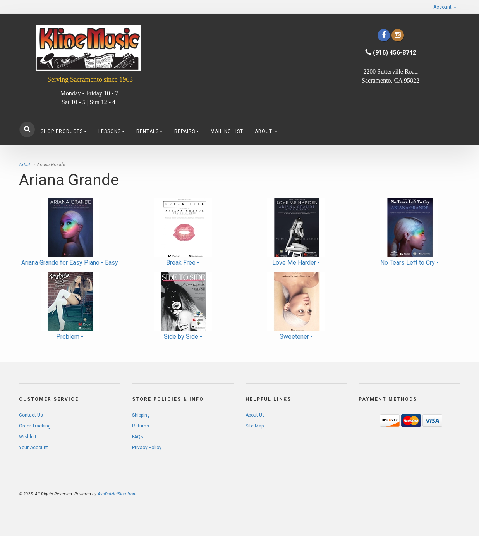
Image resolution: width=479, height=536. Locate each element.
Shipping (141, 415)
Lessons (111, 131)
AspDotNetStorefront (117, 493)
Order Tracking (35, 426)
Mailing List (227, 131)
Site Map (255, 426)
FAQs (137, 436)
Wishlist (27, 436)
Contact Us (31, 415)
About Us (255, 415)
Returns (140, 426)
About (266, 131)
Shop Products (64, 131)
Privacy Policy (146, 447)
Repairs (186, 131)
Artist (24, 164)
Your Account (33, 447)
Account (445, 7)
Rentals (149, 131)
